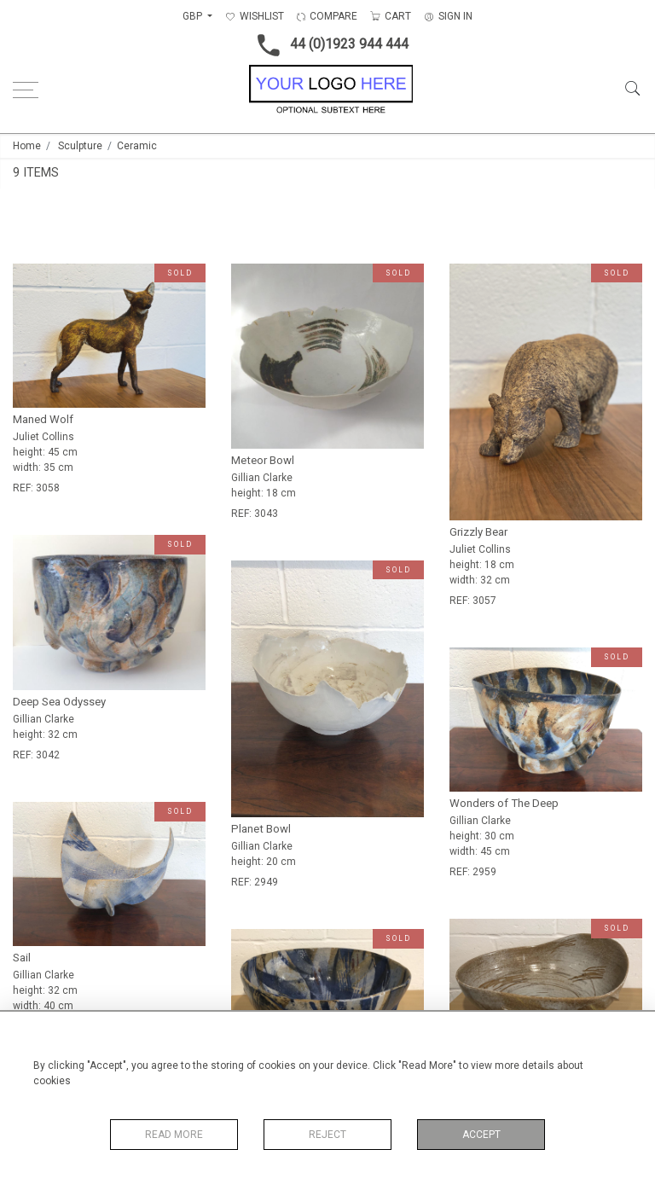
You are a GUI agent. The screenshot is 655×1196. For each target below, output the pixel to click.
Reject (327, 1135)
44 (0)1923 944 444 (328, 45)
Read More (174, 1135)
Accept (481, 1135)
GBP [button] (194, 16)
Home (27, 146)
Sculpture (80, 146)
